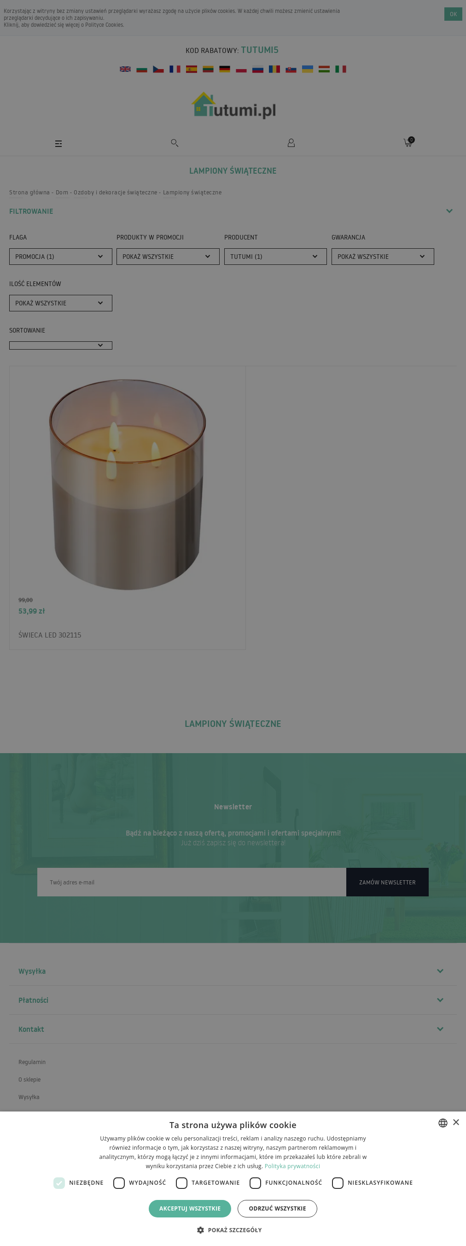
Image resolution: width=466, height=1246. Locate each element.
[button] (233, 1229)
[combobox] (443, 1123)
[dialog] (233, 1178)
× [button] (455, 1122)
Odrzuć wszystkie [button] (277, 1208)
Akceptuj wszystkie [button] (190, 1208)
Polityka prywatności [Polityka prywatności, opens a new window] (292, 1166)
